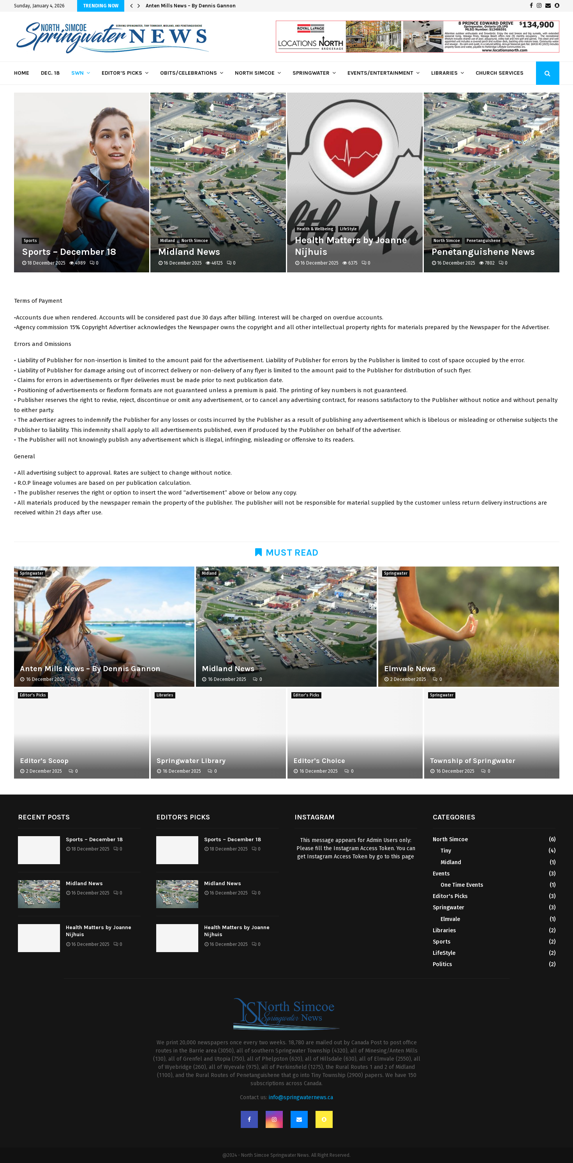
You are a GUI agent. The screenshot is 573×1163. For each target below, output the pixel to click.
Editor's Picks (33, 695)
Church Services (500, 73)
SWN (77, 73)
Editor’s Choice (319, 760)
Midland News (189, 251)
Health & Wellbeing (315, 229)
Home (21, 73)
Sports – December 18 (69, 251)
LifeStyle (348, 229)
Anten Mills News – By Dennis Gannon (191, 6)
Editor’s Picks (122, 73)
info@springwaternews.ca (301, 1097)
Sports (30, 241)
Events (441, 873)
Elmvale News (409, 668)
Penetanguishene (484, 241)
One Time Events (462, 885)
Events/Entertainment (380, 73)
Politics (442, 964)
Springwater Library (191, 760)
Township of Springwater (472, 760)
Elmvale (450, 919)
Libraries (444, 73)
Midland (167, 241)
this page (402, 856)
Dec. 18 (50, 73)
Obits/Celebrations (188, 73)
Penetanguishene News (483, 251)
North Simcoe (255, 73)
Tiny (446, 850)
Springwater (311, 73)
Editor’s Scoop (44, 760)
